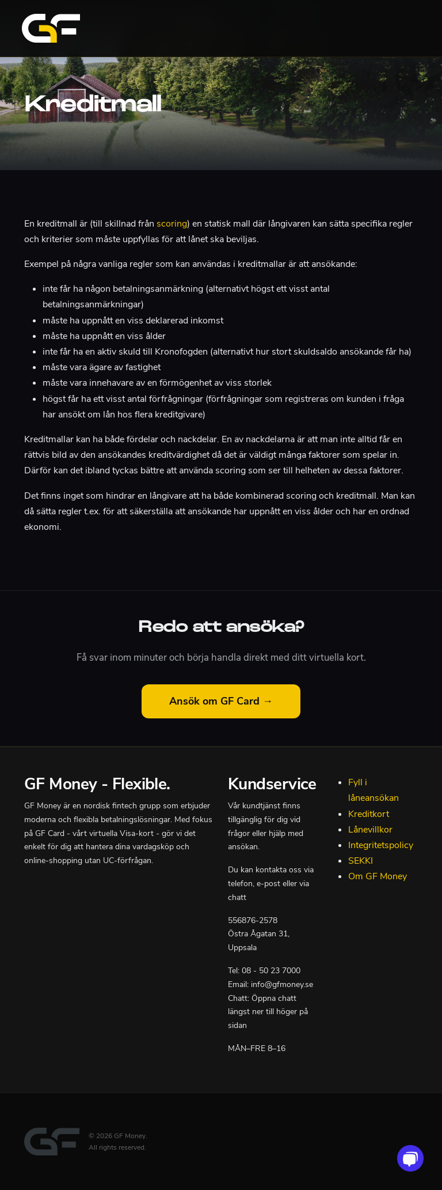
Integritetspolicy (380, 845)
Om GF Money (377, 876)
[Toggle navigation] (406, 28)
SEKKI (360, 860)
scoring (172, 223)
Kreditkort (368, 814)
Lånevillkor (370, 829)
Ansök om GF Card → (221, 701)
